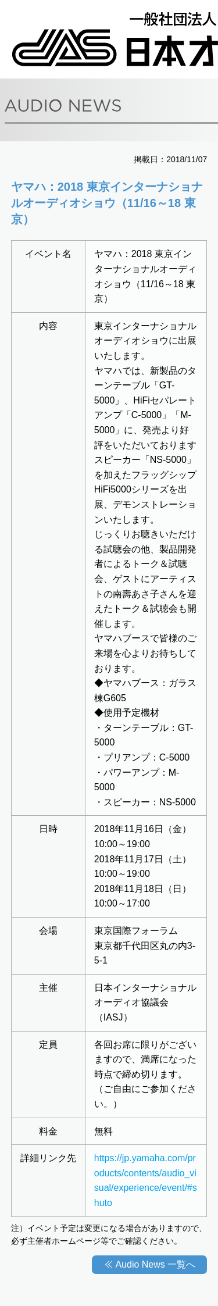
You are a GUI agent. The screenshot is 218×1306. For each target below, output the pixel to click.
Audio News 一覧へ (155, 1264)
